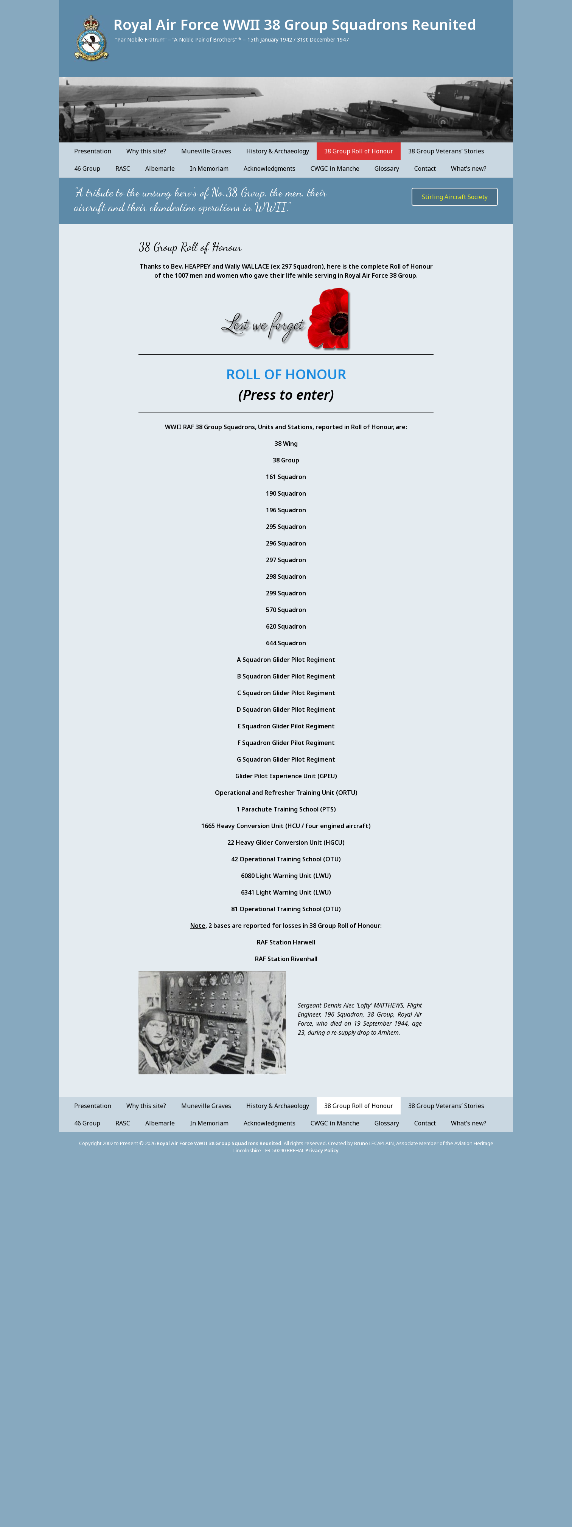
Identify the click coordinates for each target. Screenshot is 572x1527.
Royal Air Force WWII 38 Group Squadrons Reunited (294, 24)
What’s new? (469, 168)
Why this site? (146, 151)
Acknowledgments (269, 168)
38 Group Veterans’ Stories (446, 151)
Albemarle (160, 168)
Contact (425, 168)
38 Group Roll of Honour (358, 151)
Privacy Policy (322, 1150)
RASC (122, 168)
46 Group (87, 168)
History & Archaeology (277, 151)
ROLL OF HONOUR (286, 374)
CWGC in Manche (335, 168)
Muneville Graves (206, 151)
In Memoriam (209, 168)
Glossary (387, 168)
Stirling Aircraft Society (455, 197)
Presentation (92, 151)
